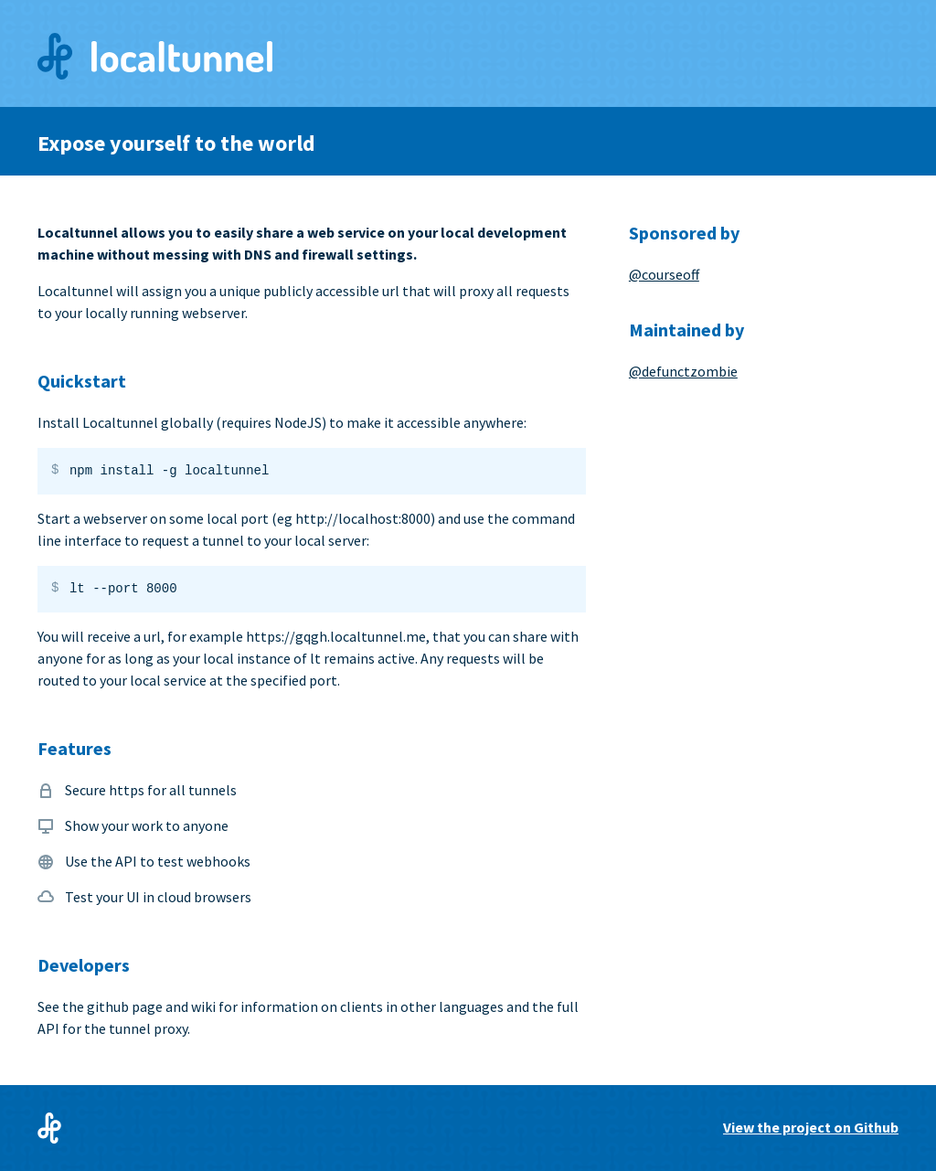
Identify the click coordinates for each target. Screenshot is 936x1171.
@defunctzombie (683, 371)
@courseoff (664, 274)
